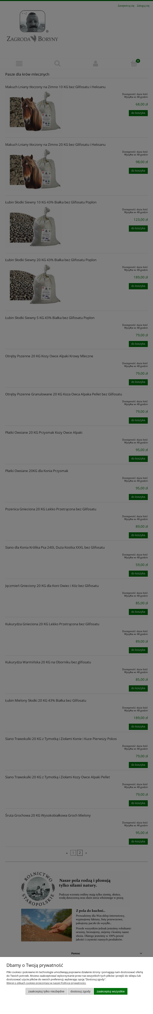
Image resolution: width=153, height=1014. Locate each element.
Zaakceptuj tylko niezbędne (46, 991)
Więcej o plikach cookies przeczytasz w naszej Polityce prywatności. (46, 983)
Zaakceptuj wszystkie (111, 991)
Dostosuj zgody (80, 991)
